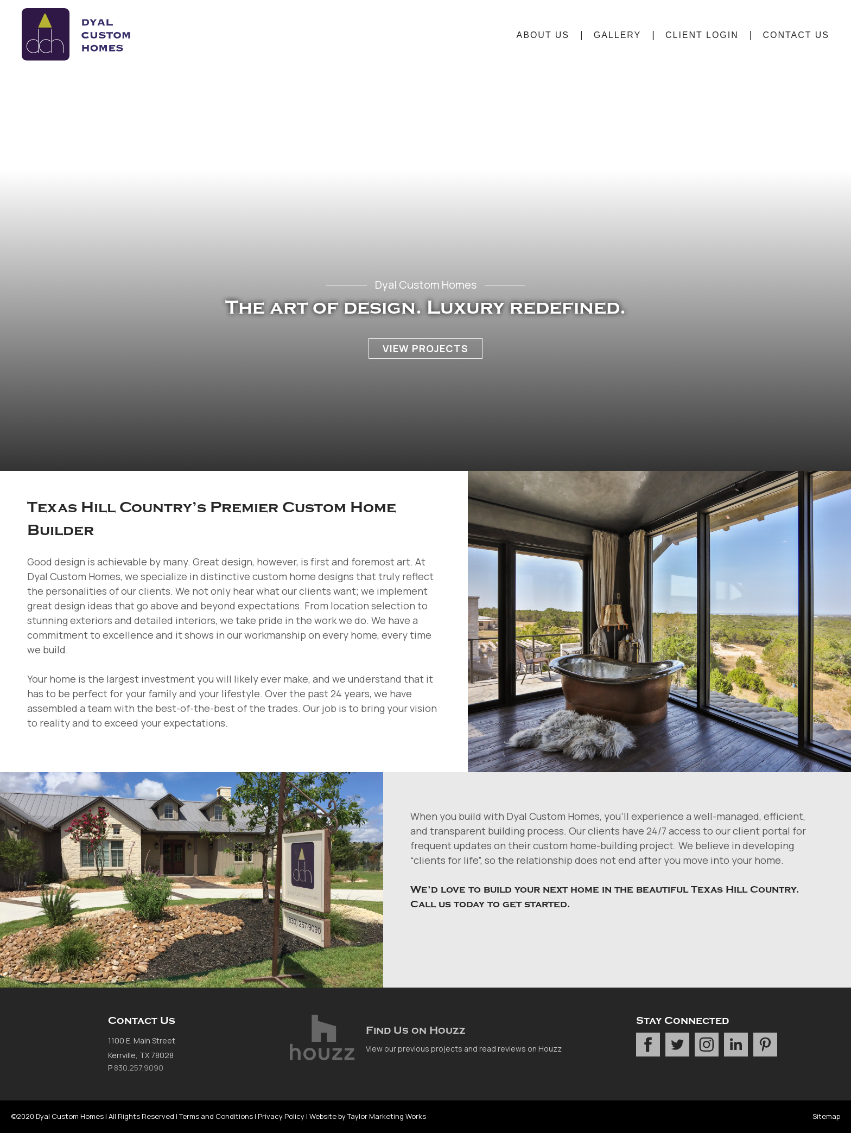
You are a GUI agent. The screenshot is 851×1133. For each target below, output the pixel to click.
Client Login (702, 35)
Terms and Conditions (216, 1116)
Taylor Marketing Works (386, 1116)
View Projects (425, 348)
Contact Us (796, 35)
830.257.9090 (138, 1067)
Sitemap (826, 1116)
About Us (543, 35)
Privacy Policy (281, 1116)
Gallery (618, 35)
